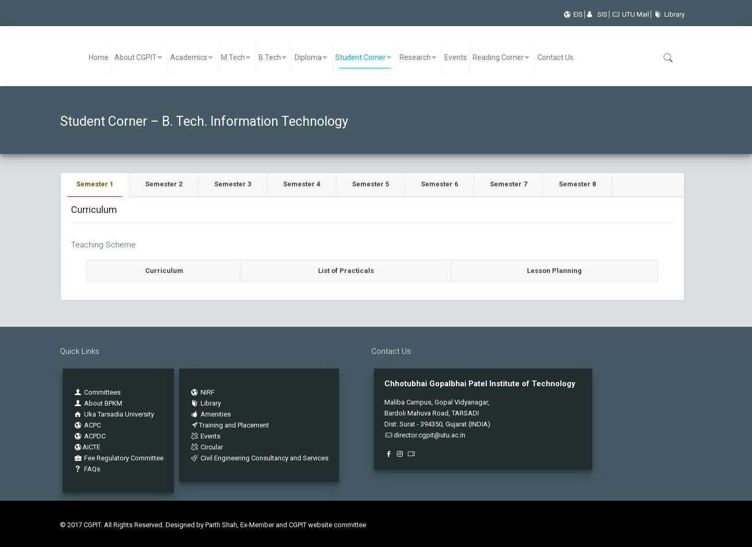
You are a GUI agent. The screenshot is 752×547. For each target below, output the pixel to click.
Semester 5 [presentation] (370, 184)
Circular (206, 447)
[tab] (95, 184)
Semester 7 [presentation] (508, 184)
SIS (597, 14)
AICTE (86, 447)
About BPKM (103, 403)
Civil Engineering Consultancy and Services (259, 458)
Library (667, 14)
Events (205, 436)
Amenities (210, 414)
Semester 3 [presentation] (232, 184)
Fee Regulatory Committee (118, 458)
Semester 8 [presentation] (577, 184)
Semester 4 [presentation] (301, 184)
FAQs (86, 469)
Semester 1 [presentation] (94, 184)
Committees (102, 392)
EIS (572, 14)
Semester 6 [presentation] (439, 184)
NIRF (208, 392)
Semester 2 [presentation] (163, 184)
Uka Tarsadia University (113, 414)
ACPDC (89, 436)
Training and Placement (229, 425)
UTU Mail (630, 14)
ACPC (87, 425)
